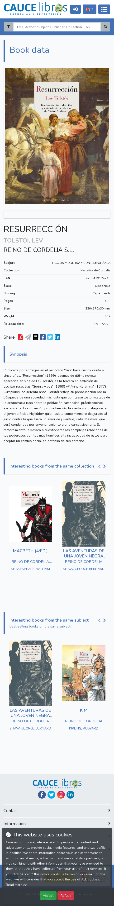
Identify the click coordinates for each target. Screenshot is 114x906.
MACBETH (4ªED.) (30, 551)
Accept (48, 895)
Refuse (66, 895)
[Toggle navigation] (104, 9)
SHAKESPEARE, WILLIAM (30, 568)
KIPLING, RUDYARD (83, 728)
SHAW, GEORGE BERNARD (83, 568)
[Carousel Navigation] (102, 466)
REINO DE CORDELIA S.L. (39, 250)
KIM (83, 710)
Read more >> (16, 885)
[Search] (56, 26)
